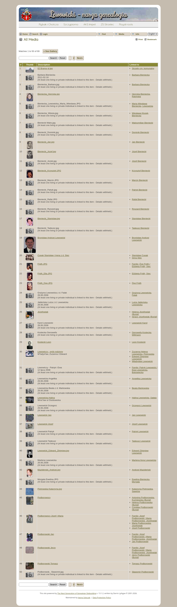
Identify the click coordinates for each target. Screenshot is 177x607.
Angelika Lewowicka (141, 378)
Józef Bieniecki (139, 151)
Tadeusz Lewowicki (141, 441)
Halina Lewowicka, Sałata (144, 397)
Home (25, 34)
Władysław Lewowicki (142, 361)
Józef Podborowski (141, 528)
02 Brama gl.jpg (45, 68)
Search (35, 34)
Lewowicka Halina (46, 397)
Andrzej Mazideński (141, 470)
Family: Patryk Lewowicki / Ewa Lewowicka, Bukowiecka (144, 370)
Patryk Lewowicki (140, 431)
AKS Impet (89, 24)
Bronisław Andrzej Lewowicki (51, 237)
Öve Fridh (137, 283)
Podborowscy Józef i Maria (50, 516)
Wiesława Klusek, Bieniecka (140, 114)
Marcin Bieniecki (140, 180)
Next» (80, 58)
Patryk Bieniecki (139, 190)
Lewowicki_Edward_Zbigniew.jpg (53, 450)
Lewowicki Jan (44, 415)
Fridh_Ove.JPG (44, 283)
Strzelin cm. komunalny (143, 68)
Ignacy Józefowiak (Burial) (144, 317)
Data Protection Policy (102, 597)
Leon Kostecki (139, 342)
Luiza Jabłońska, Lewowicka (140, 303)
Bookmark (152, 39)
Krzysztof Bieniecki (141, 170)
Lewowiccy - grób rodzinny (50, 351)
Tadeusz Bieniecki (140, 228)
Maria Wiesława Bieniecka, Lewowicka (142, 104)
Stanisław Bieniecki (141, 218)
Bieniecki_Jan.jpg (45, 142)
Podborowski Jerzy (46, 547)
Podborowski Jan (45, 534)
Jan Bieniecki (138, 142)
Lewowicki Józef (45, 424)
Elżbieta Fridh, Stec (141, 273)
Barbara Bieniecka (141, 75)
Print (140, 39)
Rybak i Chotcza (48, 24)
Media (121, 34)
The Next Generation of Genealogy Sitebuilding (76, 593)
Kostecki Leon (44, 342)
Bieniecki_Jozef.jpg (46, 151)
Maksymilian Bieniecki (142, 123)
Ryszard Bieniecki (140, 209)
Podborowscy (43, 497)
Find (104, 34)
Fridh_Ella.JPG (44, 273)
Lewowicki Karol (140, 323)
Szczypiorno (71, 24)
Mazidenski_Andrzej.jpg (48, 470)
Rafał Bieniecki (139, 199)
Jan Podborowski (140, 541)
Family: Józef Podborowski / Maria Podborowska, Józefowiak (144, 518)
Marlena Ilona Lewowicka (144, 460)
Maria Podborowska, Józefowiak (142, 524)
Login (45, 34)
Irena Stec (137, 258)
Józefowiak (42, 312)
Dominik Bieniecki (140, 132)
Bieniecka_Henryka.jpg (48, 94)
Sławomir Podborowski (143, 572)
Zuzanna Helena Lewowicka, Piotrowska (143, 352)
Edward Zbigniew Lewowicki (140, 357)
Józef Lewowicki (140, 424)
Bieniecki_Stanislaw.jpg (48, 218)
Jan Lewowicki (139, 415)
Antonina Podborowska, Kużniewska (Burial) (143, 498)
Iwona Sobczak (84, 597)
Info (137, 34)
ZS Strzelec (107, 24)
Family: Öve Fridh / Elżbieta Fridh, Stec (141, 265)
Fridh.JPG (42, 264)
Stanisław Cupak (140, 255)
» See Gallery (50, 51)
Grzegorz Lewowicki (141, 405)
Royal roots (126, 24)
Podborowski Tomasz (47, 563)
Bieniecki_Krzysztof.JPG (49, 170)
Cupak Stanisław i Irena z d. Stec (53, 255)
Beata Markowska (140, 388)
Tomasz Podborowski (142, 563)
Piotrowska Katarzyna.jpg (49, 489)
